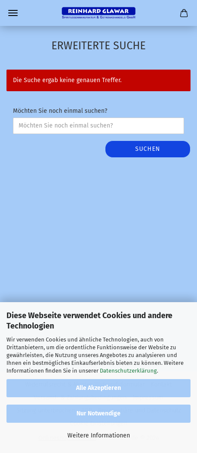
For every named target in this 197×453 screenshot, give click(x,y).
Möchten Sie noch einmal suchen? (60, 111)
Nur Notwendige (98, 413)
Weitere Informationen (98, 435)
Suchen (147, 149)
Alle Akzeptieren (98, 388)
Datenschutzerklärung (128, 370)
